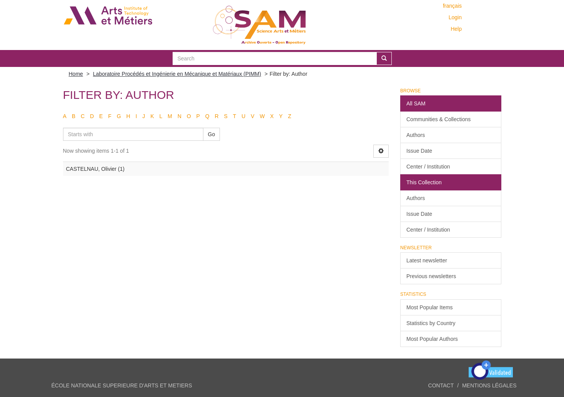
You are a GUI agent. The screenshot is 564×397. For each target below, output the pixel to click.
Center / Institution (428, 166)
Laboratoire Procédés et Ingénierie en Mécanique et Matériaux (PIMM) (177, 74)
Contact (441, 385)
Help (456, 29)
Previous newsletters (431, 276)
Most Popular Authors (432, 339)
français (452, 6)
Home (76, 74)
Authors (415, 135)
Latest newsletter (426, 260)
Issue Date (419, 151)
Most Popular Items (429, 307)
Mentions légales (489, 385)
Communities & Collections (438, 119)
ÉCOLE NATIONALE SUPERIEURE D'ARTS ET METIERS (122, 385)
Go (211, 134)
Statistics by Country (431, 323)
